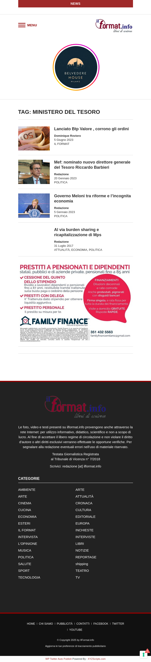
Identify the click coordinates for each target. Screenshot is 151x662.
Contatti (83, 623)
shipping (82, 564)
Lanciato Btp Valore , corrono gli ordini (91, 129)
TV (78, 577)
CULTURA (83, 510)
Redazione (61, 174)
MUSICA (24, 550)
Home (31, 623)
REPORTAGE (86, 557)
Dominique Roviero (67, 135)
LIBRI (80, 543)
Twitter (118, 623)
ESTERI (24, 523)
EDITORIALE (86, 516)
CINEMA (24, 503)
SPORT (24, 570)
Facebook (100, 623)
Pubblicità (64, 623)
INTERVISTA (28, 537)
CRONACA (84, 503)
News (76, 3)
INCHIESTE (85, 530)
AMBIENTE (27, 489)
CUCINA (24, 510)
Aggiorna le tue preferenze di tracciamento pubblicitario (75, 646)
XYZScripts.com (97, 659)
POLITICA (61, 182)
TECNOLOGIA (29, 577)
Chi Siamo (46, 623)
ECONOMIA (79, 249)
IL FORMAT (62, 144)
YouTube (75, 629)
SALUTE (24, 564)
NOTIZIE (82, 550)
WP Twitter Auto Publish (58, 659)
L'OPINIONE (27, 543)
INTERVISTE (85, 537)
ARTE (80, 489)
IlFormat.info (87, 640)
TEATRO (82, 570)
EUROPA (83, 523)
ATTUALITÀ (62, 249)
